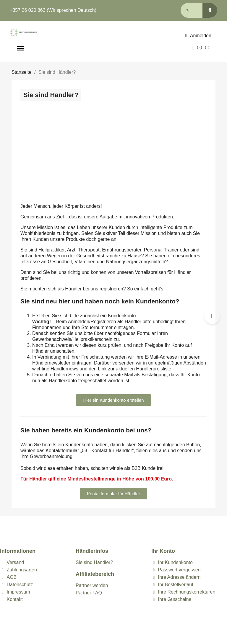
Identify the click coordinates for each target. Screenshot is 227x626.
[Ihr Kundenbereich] (198, 36)
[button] (113, 400)
